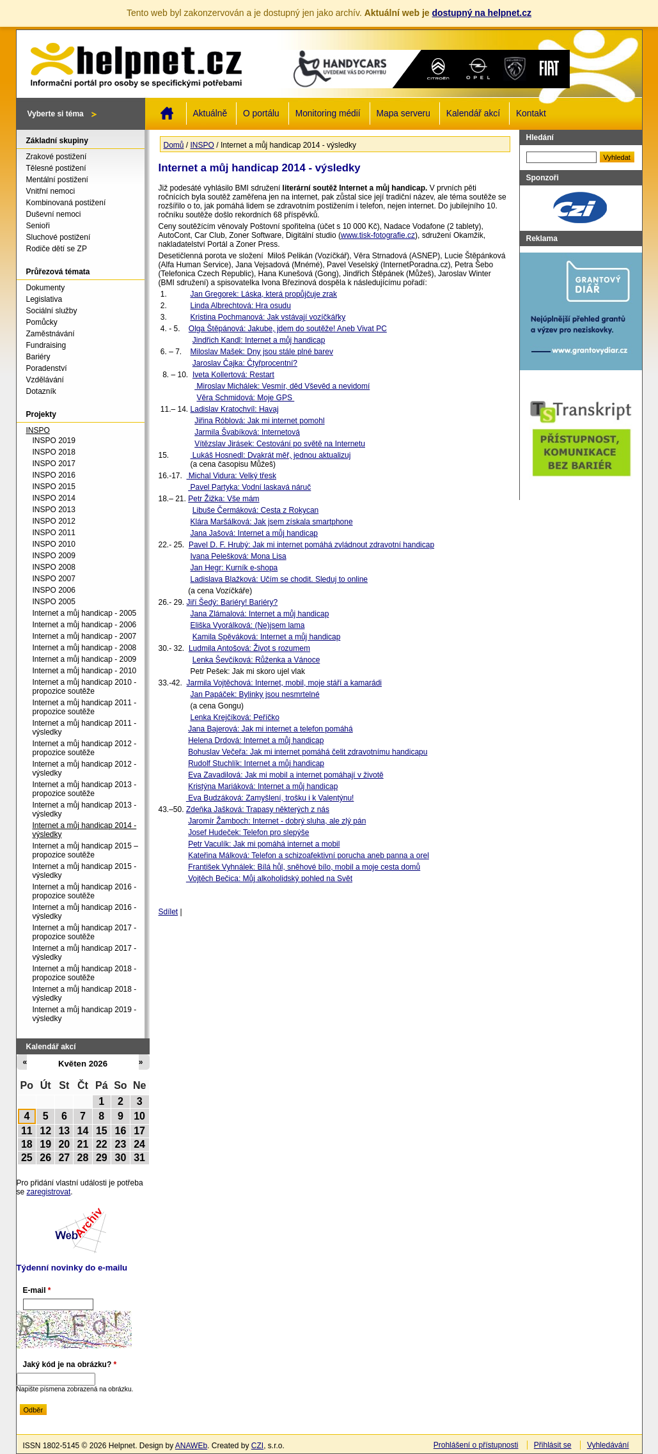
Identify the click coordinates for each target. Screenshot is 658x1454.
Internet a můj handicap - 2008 (85, 647)
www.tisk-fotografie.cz (378, 235)
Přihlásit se (553, 1445)
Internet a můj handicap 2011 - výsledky (85, 728)
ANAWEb (191, 1445)
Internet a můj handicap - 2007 (85, 636)
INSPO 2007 (54, 578)
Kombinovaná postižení (66, 202)
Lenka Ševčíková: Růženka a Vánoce (256, 659)
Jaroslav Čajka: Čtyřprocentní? (244, 363)
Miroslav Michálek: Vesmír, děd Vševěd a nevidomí (282, 386)
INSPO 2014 (54, 498)
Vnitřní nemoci (50, 191)
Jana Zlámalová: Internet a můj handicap (260, 613)
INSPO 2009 (54, 555)
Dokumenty (45, 287)
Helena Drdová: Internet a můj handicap (256, 740)
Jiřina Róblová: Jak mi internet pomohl (259, 420)
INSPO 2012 (54, 521)
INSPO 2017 (54, 463)
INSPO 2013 (54, 509)
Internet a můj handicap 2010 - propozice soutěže (85, 687)
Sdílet (168, 911)
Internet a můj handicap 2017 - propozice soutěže (85, 932)
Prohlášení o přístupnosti (476, 1445)
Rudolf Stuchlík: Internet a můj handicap (256, 763)
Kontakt (531, 113)
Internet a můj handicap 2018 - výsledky (85, 994)
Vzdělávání (45, 379)
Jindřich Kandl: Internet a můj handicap (258, 340)
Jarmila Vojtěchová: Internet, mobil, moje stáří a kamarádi (284, 682)
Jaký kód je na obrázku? (70, 1364)
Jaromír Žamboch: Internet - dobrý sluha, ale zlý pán (277, 821)
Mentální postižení (57, 179)
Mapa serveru (403, 113)
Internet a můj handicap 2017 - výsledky (85, 953)
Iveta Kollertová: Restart (233, 374)
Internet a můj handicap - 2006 (85, 624)
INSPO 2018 (54, 452)
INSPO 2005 (54, 601)
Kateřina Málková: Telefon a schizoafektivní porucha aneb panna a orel (308, 855)
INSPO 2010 (54, 544)
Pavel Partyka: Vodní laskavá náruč (249, 487)
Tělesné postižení (56, 168)
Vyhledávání (608, 1445)
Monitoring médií (328, 113)
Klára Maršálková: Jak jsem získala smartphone (272, 521)
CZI (257, 1445)
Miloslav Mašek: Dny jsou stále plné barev (262, 351)
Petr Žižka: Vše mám (223, 498)
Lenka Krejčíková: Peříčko (235, 717)
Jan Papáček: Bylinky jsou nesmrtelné (255, 694)
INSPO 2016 (54, 475)
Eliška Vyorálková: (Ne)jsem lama (248, 625)
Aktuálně (210, 113)
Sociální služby (51, 310)
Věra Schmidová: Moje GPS (246, 397)
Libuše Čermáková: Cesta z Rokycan (255, 510)
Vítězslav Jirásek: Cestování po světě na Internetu (279, 443)
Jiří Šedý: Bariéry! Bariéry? (232, 602)
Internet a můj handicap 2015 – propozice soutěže (85, 850)
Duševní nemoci (53, 214)
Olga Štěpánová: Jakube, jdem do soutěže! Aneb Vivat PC (288, 328)
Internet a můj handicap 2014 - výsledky (85, 830)
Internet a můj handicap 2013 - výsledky (85, 809)
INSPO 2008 (54, 567)
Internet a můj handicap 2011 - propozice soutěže (85, 707)
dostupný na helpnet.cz (481, 13)
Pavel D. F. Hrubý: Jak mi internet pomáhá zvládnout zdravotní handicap (311, 544)
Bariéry (38, 356)
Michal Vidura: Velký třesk (232, 475)
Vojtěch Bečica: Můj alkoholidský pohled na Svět (269, 878)
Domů (167, 113)
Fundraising (46, 345)
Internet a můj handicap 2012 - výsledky (85, 769)
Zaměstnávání (50, 333)
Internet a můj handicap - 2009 (85, 659)
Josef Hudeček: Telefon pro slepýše (248, 832)
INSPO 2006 (54, 590)
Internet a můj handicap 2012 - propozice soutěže (85, 748)
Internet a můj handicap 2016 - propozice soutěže (85, 891)
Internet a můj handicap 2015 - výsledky (85, 871)
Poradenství (46, 368)
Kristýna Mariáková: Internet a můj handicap (263, 786)
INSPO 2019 (54, 440)
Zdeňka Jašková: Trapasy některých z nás (257, 809)
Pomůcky (42, 322)
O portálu (261, 113)
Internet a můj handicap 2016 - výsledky (85, 912)
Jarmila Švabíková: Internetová (247, 432)
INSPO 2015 (54, 486)
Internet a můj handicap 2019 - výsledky (85, 1014)
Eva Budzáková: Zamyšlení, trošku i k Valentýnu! (270, 797)
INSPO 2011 (54, 532)
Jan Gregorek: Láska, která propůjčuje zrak (264, 294)
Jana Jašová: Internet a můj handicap (254, 533)
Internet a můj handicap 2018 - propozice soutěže (85, 973)
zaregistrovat (49, 1191)
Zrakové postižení (56, 156)
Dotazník (41, 391)
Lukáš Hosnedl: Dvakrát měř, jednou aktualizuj (271, 455)
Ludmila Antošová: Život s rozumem (249, 648)
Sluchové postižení (58, 237)
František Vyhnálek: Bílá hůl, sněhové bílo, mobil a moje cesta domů (304, 867)
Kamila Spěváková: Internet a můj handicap (266, 636)
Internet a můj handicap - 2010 (85, 670)
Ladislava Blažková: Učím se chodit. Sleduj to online (279, 579)
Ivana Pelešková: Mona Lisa (238, 556)
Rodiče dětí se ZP (56, 248)
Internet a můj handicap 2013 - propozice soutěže (85, 789)
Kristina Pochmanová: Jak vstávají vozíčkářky (268, 317)
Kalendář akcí (473, 113)
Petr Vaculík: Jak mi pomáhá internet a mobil (264, 844)
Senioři (38, 225)
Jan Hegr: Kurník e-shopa (234, 567)
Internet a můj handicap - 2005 (85, 613)
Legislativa (44, 299)
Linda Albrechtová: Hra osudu (241, 305)
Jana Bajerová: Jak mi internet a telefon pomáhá (270, 728)
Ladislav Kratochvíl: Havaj (235, 409)
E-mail (37, 1290)
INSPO (202, 145)
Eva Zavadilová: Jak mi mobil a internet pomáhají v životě (285, 774)
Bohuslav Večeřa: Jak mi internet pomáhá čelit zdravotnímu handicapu (307, 751)
